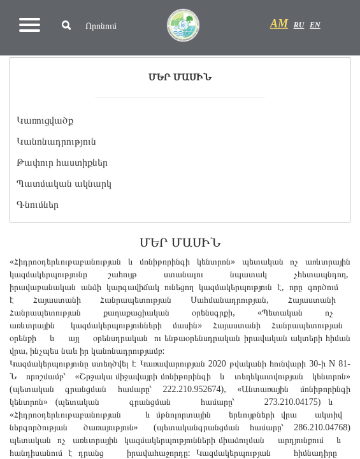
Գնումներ (38, 204)
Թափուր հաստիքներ (62, 162)
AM (279, 23)
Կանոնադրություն (56, 141)
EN (315, 24)
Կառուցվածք (45, 120)
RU (299, 24)
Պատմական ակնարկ (64, 183)
